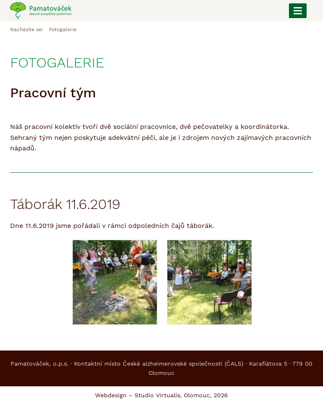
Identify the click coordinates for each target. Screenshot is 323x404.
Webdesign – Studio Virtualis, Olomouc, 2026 (161, 395)
